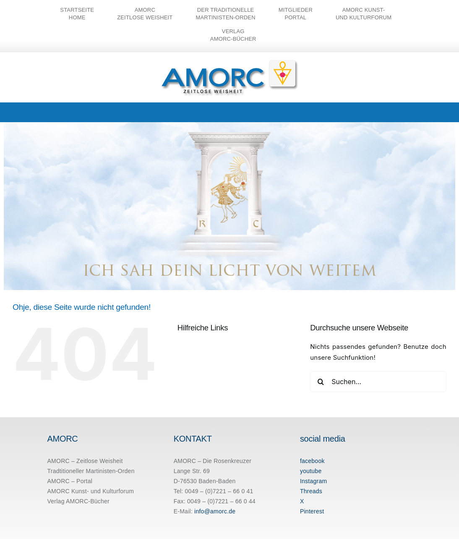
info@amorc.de (214, 511)
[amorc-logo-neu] (230, 62)
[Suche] (320, 381)
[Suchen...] (378, 381)
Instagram (313, 481)
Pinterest (312, 511)
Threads (311, 491)
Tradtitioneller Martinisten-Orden (91, 471)
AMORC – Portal (70, 481)
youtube (311, 471)
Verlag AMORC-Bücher (78, 501)
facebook (312, 461)
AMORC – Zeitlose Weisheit (85, 461)
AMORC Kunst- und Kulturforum (90, 491)
